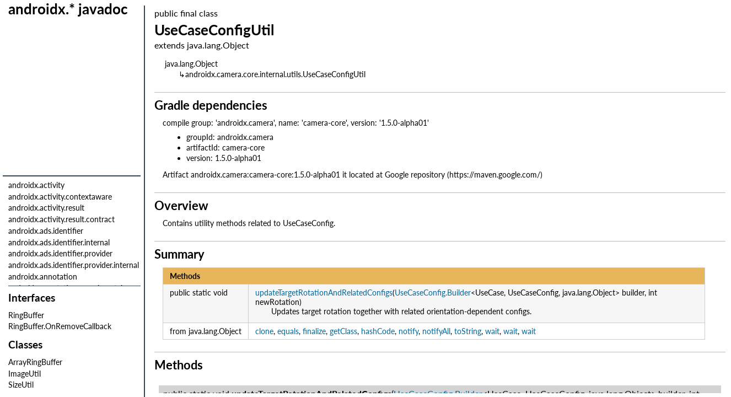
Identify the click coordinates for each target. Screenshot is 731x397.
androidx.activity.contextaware (60, 196)
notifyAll (436, 331)
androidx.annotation (42, 276)
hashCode (378, 331)
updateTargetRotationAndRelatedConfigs (324, 292)
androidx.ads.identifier (45, 230)
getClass (343, 331)
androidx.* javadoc (68, 9)
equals (288, 331)
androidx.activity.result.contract (61, 219)
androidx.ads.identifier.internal (59, 242)
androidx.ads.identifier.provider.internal (73, 265)
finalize (314, 331)
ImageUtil (24, 373)
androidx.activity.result (46, 207)
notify (408, 331)
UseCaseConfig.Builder (433, 292)
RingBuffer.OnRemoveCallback (59, 326)
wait (492, 331)
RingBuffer (26, 315)
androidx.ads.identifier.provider (60, 253)
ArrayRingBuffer (35, 362)
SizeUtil (21, 384)
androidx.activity (36, 185)
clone (264, 331)
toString (467, 331)
